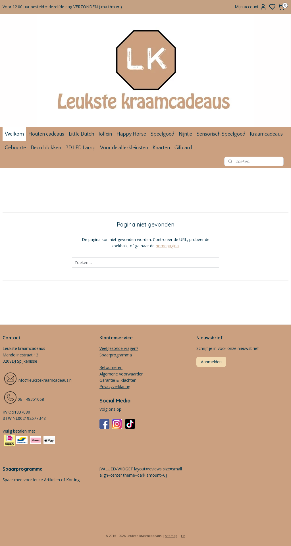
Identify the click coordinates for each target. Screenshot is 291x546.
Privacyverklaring (114, 386)
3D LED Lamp (80, 148)
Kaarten (161, 148)
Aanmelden (211, 361)
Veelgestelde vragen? (118, 348)
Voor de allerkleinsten (124, 148)
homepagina (167, 245)
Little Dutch (81, 134)
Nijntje (185, 134)
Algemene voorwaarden (121, 374)
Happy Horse (131, 134)
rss (183, 535)
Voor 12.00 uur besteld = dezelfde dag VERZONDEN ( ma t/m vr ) (62, 6)
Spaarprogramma (23, 469)
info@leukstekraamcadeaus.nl (45, 380)
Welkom (14, 134)
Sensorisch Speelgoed (221, 134)
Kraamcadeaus (266, 134)
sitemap (171, 535)
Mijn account (251, 6)
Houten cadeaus (46, 134)
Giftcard (183, 148)
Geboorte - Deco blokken (33, 148)
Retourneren (110, 367)
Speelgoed (162, 134)
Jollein (105, 134)
